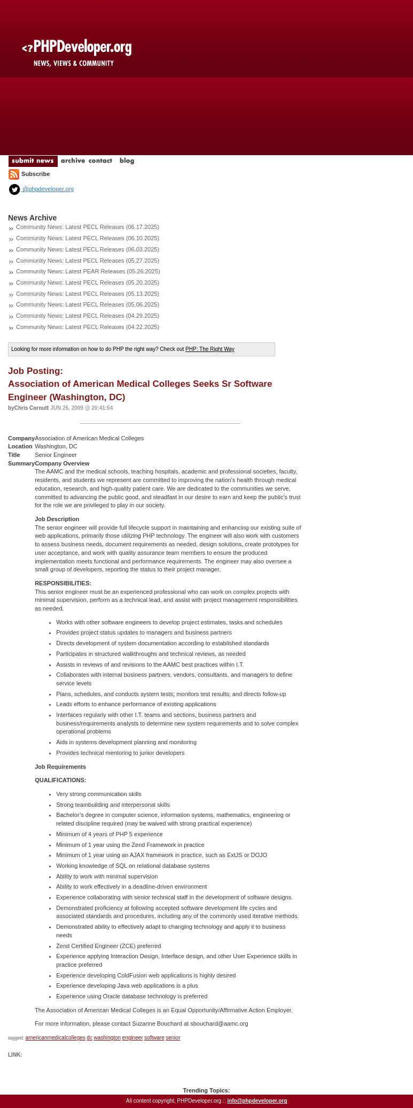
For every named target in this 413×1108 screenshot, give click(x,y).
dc (89, 1038)
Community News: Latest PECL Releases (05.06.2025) (87, 304)
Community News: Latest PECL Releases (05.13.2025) (87, 294)
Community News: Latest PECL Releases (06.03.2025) (87, 249)
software (154, 1038)
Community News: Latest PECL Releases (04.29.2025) (87, 315)
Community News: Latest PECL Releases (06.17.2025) (87, 227)
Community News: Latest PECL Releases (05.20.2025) (87, 282)
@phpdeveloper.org (41, 189)
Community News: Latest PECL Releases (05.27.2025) (87, 260)
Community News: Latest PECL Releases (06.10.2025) (87, 238)
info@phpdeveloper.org (257, 1101)
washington (107, 1038)
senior (173, 1038)
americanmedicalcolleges (55, 1038)
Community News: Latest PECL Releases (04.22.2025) (87, 327)
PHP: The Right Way (210, 349)
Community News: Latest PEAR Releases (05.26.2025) (88, 271)
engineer (132, 1038)
